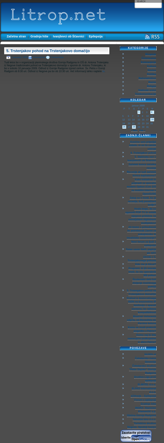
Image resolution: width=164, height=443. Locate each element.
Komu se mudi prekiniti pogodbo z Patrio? (142, 329)
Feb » (142, 130)
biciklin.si (150, 354)
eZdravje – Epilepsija (143, 395)
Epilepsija (96, 36)
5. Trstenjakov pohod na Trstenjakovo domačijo (48, 51)
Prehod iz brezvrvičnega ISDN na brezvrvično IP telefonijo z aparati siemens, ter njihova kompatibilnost (141, 305)
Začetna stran (16, 36)
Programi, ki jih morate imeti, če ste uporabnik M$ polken (142, 272)
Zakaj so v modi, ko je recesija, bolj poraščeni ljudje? (142, 201)
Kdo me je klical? (145, 264)
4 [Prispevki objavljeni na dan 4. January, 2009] (151, 112)
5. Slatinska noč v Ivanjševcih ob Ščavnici (141, 158)
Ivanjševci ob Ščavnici (68, 36)
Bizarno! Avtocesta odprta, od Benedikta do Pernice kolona (141, 320)
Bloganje (150, 54)
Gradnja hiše (39, 36)
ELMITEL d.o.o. (147, 384)
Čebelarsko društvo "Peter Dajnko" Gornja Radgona (142, 369)
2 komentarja (57, 57)
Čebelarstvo (149, 58)
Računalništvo (147, 78)
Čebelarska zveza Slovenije (145, 360)
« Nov (134, 130)
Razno (152, 82)
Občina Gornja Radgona (141, 415)
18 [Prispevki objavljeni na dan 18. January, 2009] (152, 119)
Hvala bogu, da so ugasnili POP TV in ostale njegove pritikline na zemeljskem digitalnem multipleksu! (140, 216)
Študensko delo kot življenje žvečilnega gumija (144, 283)
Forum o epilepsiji (145, 399)
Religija (151, 86)
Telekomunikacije (145, 94)
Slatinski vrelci (147, 90)
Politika (151, 74)
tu (103, 71)
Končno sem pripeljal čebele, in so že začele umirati (142, 145)
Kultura (151, 66)
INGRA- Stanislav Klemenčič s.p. (145, 409)
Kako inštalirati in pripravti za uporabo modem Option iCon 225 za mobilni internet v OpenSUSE (141, 186)
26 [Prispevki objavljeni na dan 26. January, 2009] (124, 127)
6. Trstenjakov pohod (143, 152)
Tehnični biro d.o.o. (144, 419)
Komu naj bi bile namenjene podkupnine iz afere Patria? (142, 338)
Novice (152, 70)
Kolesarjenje (39, 57)
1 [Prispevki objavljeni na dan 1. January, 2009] (138, 112)
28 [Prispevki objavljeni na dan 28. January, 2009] (134, 127)
